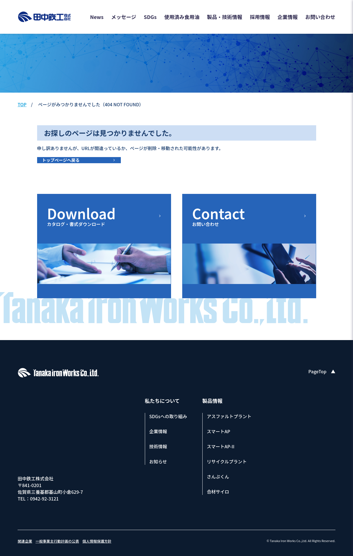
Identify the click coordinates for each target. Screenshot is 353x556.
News (97, 16)
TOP (22, 104)
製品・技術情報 (224, 16)
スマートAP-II (220, 446)
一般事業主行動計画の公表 (57, 541)
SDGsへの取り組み (168, 416)
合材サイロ (218, 491)
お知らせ (158, 461)
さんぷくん (218, 476)
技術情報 (158, 446)
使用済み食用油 (182, 16)
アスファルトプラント (229, 416)
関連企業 (25, 541)
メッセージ (123, 16)
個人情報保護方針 (96, 541)
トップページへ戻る (61, 160)
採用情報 (260, 16)
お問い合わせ (320, 16)
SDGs (150, 16)
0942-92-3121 (44, 498)
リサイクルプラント (227, 461)
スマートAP (218, 431)
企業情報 (287, 16)
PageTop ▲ (321, 371)
